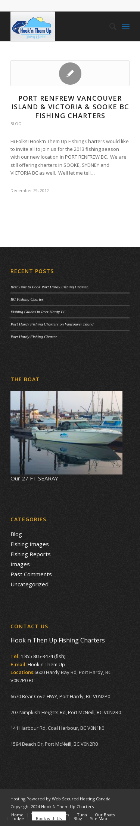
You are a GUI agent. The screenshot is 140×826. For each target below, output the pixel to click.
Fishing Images (29, 544)
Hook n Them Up (46, 664)
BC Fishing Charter (26, 299)
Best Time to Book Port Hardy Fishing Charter (49, 287)
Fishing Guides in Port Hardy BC (38, 312)
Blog (15, 123)
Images (20, 564)
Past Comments (31, 574)
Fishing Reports (30, 554)
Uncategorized (29, 584)
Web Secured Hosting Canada (81, 798)
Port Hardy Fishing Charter (33, 336)
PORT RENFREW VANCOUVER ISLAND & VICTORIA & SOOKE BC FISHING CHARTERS (70, 107)
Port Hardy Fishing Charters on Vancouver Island (51, 324)
